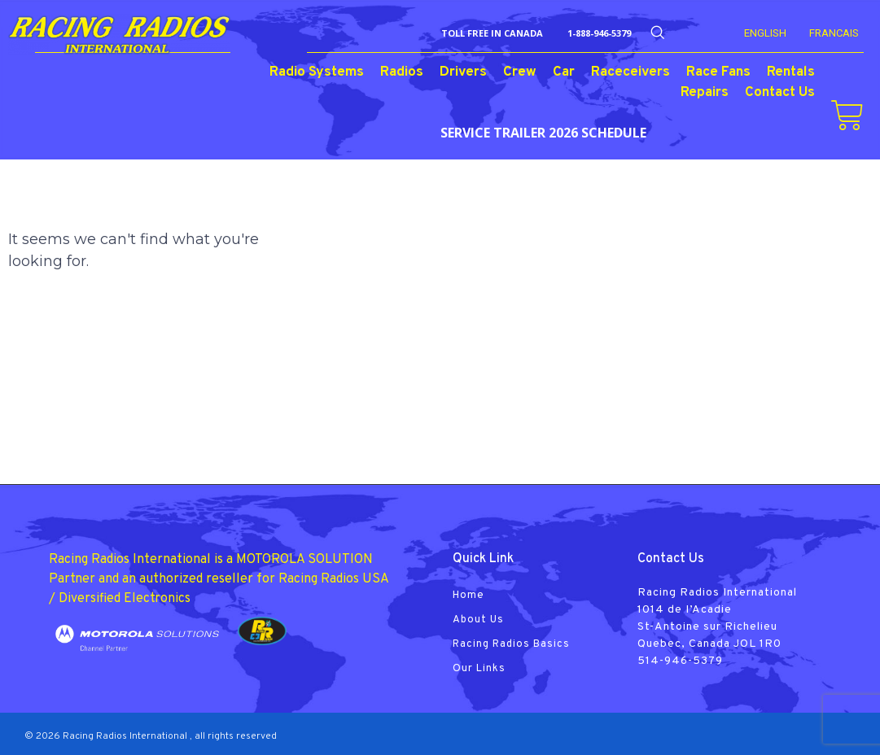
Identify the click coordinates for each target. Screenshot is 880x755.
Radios (401, 72)
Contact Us (780, 93)
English (765, 33)
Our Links (479, 668)
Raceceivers (630, 72)
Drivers (463, 72)
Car (564, 72)
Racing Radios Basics (511, 644)
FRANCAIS (834, 33)
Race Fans (718, 72)
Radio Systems (316, 72)
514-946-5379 (680, 661)
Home (468, 595)
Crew (519, 72)
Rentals (791, 72)
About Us (478, 619)
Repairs (705, 93)
